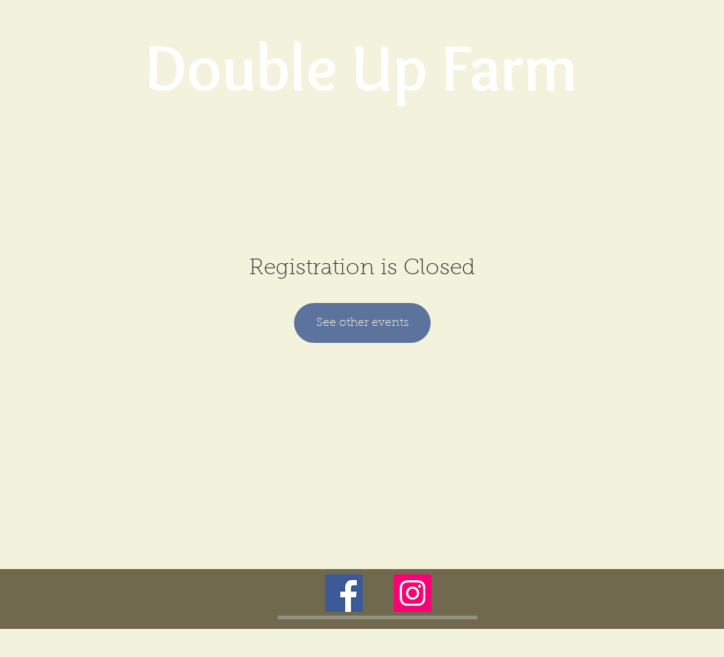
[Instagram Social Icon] (412, 593)
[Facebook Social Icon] (344, 593)
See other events (362, 323)
